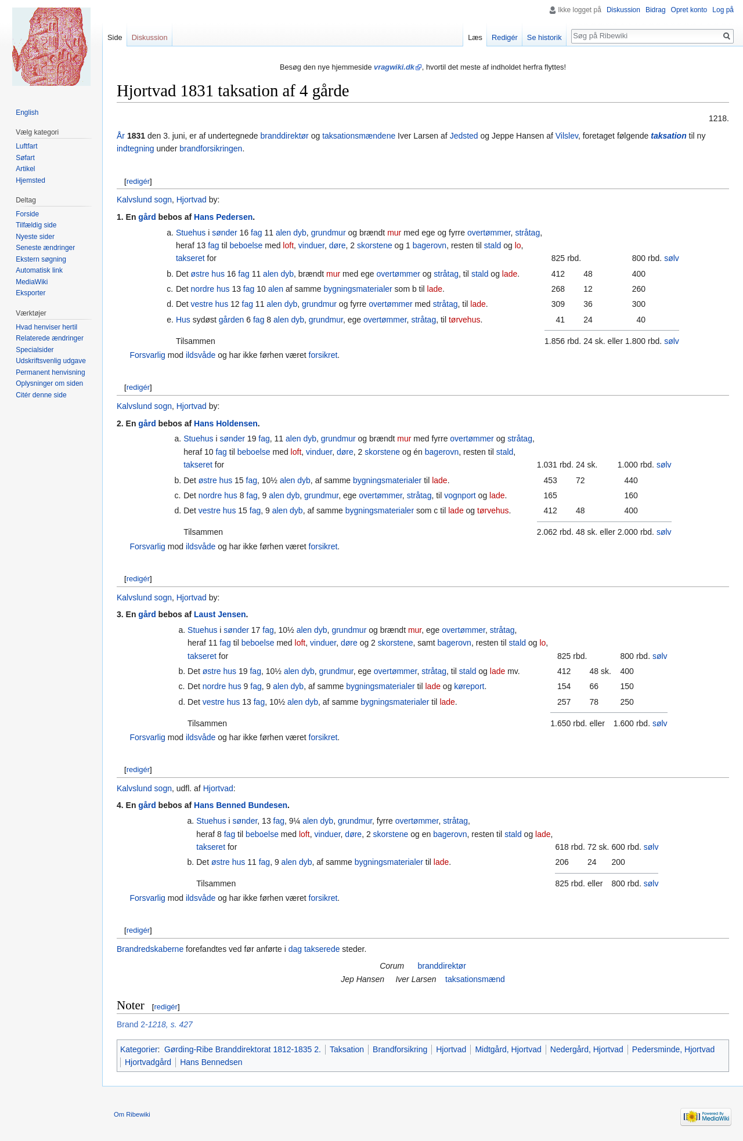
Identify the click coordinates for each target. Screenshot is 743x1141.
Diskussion (623, 10)
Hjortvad (191, 199)
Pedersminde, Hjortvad (673, 1049)
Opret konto (689, 10)
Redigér (505, 37)
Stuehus (190, 232)
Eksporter (30, 293)
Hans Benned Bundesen (240, 805)
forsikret (323, 355)
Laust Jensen (220, 614)
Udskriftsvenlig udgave (51, 361)
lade (509, 273)
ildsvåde (200, 355)
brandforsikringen (210, 148)
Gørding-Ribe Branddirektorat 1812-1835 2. (242, 1049)
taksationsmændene (358, 135)
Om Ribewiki (132, 1114)
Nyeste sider (35, 237)
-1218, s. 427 (169, 1024)
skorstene (374, 245)
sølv (671, 258)
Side (114, 37)
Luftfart (26, 146)
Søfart (25, 158)
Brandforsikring (400, 1049)
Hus (183, 319)
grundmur (328, 232)
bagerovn (429, 245)
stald (493, 245)
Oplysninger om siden (49, 383)
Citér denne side (41, 395)
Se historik (544, 37)
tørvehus (464, 319)
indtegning (135, 148)
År (121, 135)
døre (337, 245)
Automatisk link (39, 270)
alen (283, 232)
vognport (459, 495)
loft (288, 245)
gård (147, 217)
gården (231, 319)
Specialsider (34, 350)
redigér (138, 181)
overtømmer (489, 232)
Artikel (25, 169)
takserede (322, 949)
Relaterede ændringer (50, 338)
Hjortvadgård (148, 1062)
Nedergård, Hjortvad (586, 1049)
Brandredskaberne (150, 949)
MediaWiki (32, 282)
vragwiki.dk (394, 67)
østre (200, 273)
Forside (27, 214)
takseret (190, 258)
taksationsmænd (475, 979)
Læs (475, 37)
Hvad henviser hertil (46, 327)
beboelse (246, 245)
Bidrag (655, 10)
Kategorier (139, 1049)
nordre (202, 289)
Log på (723, 10)
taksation (668, 135)
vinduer (311, 245)
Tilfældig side (36, 225)
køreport (469, 686)
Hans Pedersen (223, 217)
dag (295, 949)
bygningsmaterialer (357, 289)
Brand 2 (131, 1024)
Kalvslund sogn (144, 199)
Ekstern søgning (41, 259)
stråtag (527, 232)
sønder (224, 232)
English (27, 112)
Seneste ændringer (45, 248)
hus (218, 273)
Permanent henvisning (50, 372)
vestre (202, 304)
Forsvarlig (147, 355)
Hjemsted (30, 180)
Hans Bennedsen (211, 1062)
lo (518, 245)
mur (394, 232)
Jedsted (464, 135)
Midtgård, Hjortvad (508, 1049)
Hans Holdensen (226, 423)
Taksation (347, 1049)
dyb (299, 232)
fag (256, 232)
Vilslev (567, 135)
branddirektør (285, 135)
